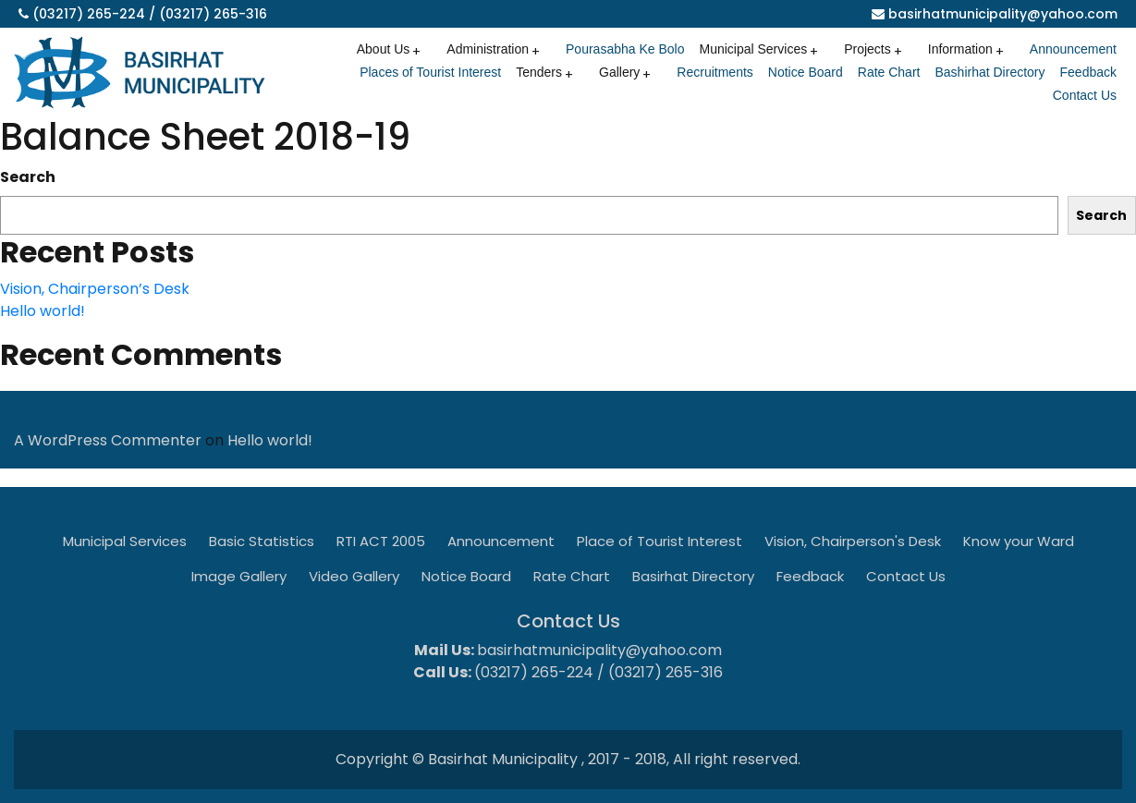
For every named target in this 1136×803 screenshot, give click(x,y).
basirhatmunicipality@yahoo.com (1003, 14)
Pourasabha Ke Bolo (625, 49)
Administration (487, 49)
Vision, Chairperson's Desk (852, 541)
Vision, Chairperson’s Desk (94, 288)
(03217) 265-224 (88, 14)
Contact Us (1085, 95)
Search (27, 177)
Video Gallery (354, 576)
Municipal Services (753, 49)
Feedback (1088, 72)
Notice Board (805, 72)
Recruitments (714, 72)
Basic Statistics (261, 541)
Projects (867, 49)
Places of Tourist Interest (430, 72)
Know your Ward (1018, 541)
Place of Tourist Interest (659, 541)
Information (960, 49)
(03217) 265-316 (213, 14)
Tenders (539, 72)
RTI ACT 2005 (380, 541)
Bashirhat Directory (989, 72)
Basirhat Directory (693, 576)
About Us (383, 49)
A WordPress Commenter (108, 440)
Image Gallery (239, 576)
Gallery (619, 72)
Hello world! (42, 311)
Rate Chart (889, 72)
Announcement (1073, 49)
